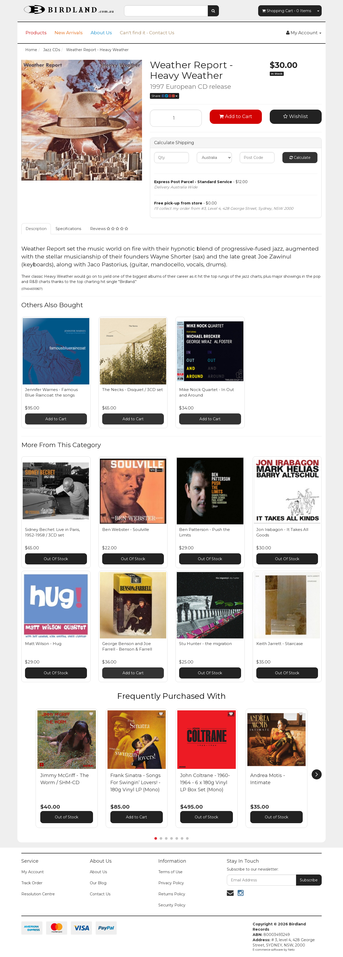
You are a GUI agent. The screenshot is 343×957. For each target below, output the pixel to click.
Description (36, 228)
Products (36, 32)
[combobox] (166, 10)
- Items (286, 10)
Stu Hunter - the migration (205, 643)
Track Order (31, 883)
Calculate (300, 157)
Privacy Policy (171, 883)
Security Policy (171, 905)
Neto (291, 949)
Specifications (68, 228)
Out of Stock (66, 817)
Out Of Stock (56, 558)
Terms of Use (170, 872)
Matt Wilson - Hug (43, 643)
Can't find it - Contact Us (147, 32)
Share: (164, 96)
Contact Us (100, 894)
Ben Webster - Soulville (125, 529)
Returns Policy (171, 894)
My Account (32, 872)
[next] (317, 774)
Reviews (109, 228)
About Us (101, 32)
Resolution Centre (38, 894)
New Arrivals (69, 32)
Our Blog (98, 883)
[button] (91, 714)
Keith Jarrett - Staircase (279, 643)
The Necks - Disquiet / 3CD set (132, 389)
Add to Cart (235, 116)
